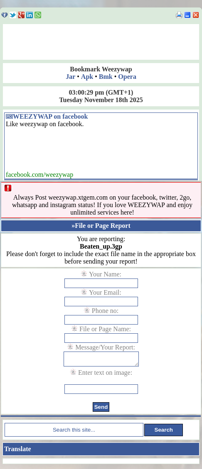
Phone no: (105, 310)
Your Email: (105, 292)
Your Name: (105, 274)
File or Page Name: (105, 328)
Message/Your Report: (105, 347)
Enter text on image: (105, 375)
